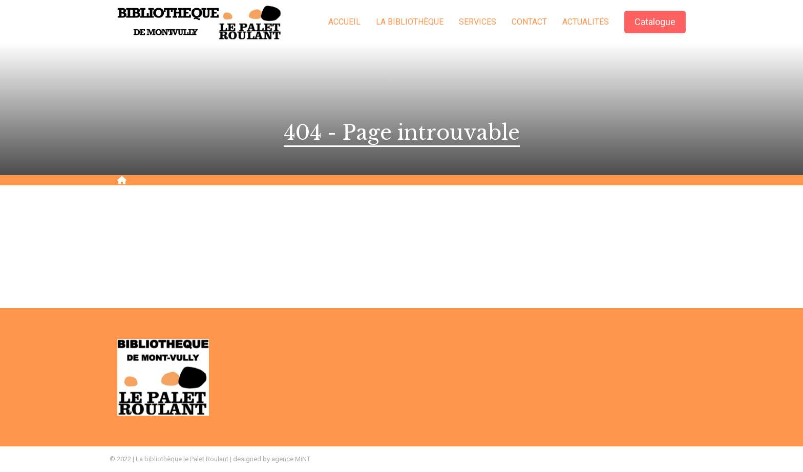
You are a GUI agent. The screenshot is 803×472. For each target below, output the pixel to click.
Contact (529, 22)
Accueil (344, 22)
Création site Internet (660, 459)
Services (477, 22)
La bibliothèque (409, 22)
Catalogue (655, 21)
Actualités (585, 22)
